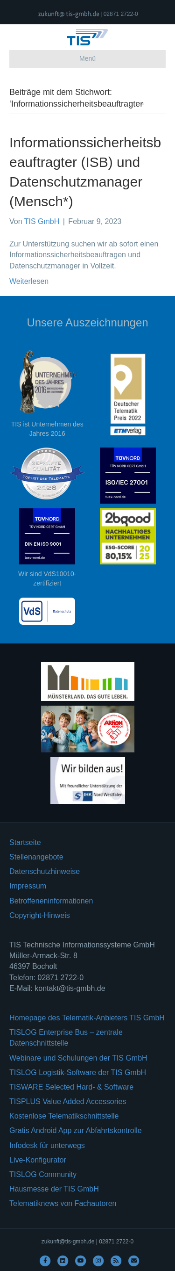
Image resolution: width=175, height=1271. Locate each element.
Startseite (25, 842)
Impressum (27, 886)
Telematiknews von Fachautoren (62, 1203)
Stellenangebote (36, 857)
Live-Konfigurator (37, 1160)
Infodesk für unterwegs (47, 1145)
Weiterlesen (29, 281)
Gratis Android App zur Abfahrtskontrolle (75, 1130)
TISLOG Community (43, 1174)
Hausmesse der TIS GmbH (54, 1189)
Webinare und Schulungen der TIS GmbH (78, 1058)
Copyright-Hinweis (39, 915)
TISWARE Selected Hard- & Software (71, 1087)
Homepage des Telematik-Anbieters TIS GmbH (87, 1018)
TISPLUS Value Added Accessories (67, 1101)
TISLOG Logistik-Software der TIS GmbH (77, 1072)
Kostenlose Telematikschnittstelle (64, 1116)
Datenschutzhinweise (44, 871)
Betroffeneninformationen (51, 901)
